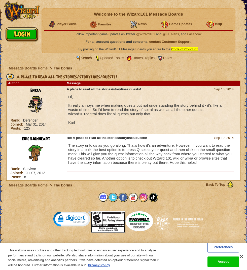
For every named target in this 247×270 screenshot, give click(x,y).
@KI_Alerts (170, 34)
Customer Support (122, 244)
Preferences (173, 244)
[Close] (241, 259)
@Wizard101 (145, 34)
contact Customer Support (170, 42)
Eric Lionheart (36, 139)
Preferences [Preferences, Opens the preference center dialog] (223, 250)
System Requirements (91, 244)
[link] (72, 220)
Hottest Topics (143, 58)
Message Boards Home (29, 68)
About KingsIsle (150, 244)
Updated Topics (112, 58)
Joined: (17, 124)
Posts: (16, 128)
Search (86, 58)
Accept (223, 264)
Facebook (194, 34)
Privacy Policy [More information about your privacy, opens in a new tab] (99, 268)
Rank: (16, 120)
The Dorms (63, 68)
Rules (167, 58)
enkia (35, 90)
